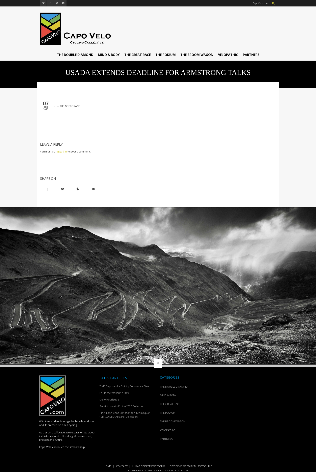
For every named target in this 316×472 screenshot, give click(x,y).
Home (107, 466)
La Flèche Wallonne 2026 (114, 393)
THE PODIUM (165, 55)
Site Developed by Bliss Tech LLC (191, 466)
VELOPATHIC (228, 55)
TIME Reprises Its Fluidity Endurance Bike (124, 386)
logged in (61, 151)
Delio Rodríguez (109, 399)
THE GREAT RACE (137, 55)
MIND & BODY (109, 55)
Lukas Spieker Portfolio (148, 466)
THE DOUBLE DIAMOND (75, 55)
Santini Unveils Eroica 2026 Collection (122, 406)
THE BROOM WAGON (196, 55)
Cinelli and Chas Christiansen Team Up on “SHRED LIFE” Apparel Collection (125, 414)
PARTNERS (251, 55)
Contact (122, 466)
